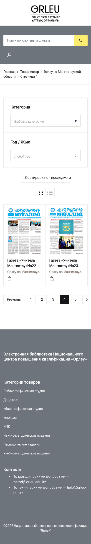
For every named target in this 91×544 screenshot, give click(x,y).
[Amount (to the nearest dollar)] (38, 40)
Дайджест (11, 400)
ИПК (6, 426)
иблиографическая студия (23, 409)
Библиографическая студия (24, 391)
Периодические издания (21, 444)
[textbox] (43, 121)
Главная (9, 72)
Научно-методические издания (26, 435)
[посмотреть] (51, 278)
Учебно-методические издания (26, 453)
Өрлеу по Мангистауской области (32, 272)
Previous (14, 299)
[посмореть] (9, 278)
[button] (7, 55)
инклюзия (10, 417)
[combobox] (45, 121)
